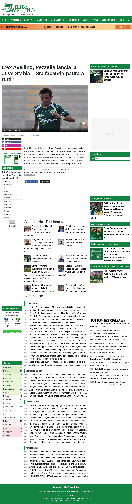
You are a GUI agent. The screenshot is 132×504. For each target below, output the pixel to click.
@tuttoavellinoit (59, 172)
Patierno (7, 214)
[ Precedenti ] (12, 326)
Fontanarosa (9, 194)
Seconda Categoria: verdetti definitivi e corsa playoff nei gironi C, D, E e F (63, 353)
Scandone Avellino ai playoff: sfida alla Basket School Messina (58, 341)
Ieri (97, 159)
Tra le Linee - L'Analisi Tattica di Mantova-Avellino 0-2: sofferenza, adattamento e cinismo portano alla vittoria (117, 254)
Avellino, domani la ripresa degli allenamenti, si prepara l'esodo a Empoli (62, 381)
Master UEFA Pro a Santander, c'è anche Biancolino (41, 259)
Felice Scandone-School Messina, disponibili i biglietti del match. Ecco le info (64, 307)
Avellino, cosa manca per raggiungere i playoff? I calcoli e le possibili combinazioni (66, 325)
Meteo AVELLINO (12, 332)
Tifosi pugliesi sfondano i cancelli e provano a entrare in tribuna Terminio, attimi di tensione (70, 464)
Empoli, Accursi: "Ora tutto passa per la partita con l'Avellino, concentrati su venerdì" (67, 396)
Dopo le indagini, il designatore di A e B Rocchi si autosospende (58, 409)
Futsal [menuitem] (121, 20)
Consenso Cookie (60, 487)
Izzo (5, 188)
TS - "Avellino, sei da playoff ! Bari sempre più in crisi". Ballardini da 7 (60, 430)
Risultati (12, 226)
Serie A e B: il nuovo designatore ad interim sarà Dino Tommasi (58, 313)
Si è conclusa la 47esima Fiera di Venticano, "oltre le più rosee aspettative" (63, 334)
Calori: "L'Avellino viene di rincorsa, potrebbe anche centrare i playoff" (76, 229)
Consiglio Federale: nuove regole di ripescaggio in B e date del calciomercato (64, 316)
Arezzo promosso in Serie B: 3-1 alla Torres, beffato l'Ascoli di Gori (59, 378)
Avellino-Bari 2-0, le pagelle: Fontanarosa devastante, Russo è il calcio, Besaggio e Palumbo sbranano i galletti (79, 467)
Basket (94, 224)
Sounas (7, 198)
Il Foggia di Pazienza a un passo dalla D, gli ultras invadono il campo (43, 288)
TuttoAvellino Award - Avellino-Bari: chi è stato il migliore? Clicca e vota (61, 473)
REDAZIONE (54, 491)
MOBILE (84, 491)
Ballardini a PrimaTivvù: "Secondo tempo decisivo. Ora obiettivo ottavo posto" (64, 461)
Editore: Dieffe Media (66, 496)
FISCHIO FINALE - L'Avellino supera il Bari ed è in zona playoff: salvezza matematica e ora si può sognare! (78, 476)
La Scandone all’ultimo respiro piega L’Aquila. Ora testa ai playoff (59, 405)
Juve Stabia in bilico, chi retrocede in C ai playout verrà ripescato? (59, 331)
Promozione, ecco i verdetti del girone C (48, 359)
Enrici (6, 191)
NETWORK (43, 491)
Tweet (45, 182)
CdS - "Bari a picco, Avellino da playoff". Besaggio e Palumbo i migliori (61, 436)
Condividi (31, 182)
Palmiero (7, 201)
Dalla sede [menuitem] (42, 20)
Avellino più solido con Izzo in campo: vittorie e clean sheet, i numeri (60, 350)
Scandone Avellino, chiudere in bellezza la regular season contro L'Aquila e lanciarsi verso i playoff (74, 418)
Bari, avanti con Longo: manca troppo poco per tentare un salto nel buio (62, 387)
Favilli (6, 218)
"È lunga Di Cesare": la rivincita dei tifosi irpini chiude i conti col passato (62, 424)
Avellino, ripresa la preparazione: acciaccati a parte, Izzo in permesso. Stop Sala (65, 310)
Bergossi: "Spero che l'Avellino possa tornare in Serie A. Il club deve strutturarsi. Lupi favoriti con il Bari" (38, 245)
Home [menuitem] (5, 20)
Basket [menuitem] (86, 20)
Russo (6, 211)
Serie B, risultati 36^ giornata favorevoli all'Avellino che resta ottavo (60, 412)
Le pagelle (96, 199)
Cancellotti (8, 184)
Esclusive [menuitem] (29, 20)
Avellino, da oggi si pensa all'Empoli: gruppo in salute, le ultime (57, 347)
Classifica (7, 363)
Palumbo (7, 208)
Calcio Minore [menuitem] (108, 20)
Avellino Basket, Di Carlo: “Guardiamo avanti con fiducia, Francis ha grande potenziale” (68, 365)
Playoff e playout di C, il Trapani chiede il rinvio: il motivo (55, 328)
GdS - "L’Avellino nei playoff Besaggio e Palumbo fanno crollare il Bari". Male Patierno (68, 433)
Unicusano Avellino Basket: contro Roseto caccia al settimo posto (59, 427)
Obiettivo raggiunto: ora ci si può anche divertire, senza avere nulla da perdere (65, 439)
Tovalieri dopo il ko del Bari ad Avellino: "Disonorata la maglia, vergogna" (62, 338)
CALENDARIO (65, 491)
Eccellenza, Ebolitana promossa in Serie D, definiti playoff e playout (60, 362)
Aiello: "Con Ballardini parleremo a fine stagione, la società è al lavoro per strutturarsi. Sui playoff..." (74, 390)
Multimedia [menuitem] (74, 20)
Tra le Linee (96, 244)
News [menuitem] (95, 20)
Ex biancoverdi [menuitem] (58, 20)
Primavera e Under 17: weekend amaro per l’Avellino (53, 322)
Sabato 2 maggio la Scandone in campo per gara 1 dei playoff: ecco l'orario (63, 319)
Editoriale (95, 66)
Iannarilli (7, 181)
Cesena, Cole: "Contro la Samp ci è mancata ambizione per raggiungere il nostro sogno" (69, 393)
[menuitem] (128, 20)
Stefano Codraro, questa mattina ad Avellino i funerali (76, 242)
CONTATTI (76, 491)
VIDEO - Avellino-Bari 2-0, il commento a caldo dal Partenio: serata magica (63, 470)
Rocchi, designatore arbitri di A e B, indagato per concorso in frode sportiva (63, 415)
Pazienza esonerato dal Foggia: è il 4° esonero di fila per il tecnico (76, 259)
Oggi (92, 159)
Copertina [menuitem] (16, 20)
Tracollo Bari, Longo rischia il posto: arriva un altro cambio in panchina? (61, 421)
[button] (12, 222)
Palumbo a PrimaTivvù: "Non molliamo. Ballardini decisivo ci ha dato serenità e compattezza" (71, 458)
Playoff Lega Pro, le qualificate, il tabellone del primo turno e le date (60, 344)
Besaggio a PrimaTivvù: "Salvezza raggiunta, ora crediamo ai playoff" (61, 455)
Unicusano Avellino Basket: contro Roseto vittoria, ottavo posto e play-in (62, 375)
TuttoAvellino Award (100, 267)
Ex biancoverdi (36, 170)
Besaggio (7, 204)
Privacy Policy (73, 487)
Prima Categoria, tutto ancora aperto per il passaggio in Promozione (60, 356)
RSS (91, 491)
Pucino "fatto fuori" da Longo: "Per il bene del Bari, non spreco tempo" (76, 288)
